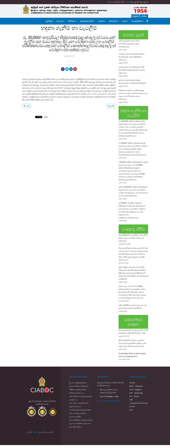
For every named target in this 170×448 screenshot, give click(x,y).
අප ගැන (59, 21)
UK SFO (132, 406)
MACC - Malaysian (136, 386)
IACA (131, 410)
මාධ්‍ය (124, 21)
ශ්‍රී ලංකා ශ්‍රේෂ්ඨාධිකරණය (77, 383)
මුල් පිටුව (49, 21)
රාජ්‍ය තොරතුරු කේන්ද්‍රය (77, 413)
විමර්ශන (71, 21)
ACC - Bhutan (134, 396)
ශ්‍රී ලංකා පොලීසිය (75, 417)
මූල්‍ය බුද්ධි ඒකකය (75, 427)
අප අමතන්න (137, 21)
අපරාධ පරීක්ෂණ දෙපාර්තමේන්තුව (81, 420)
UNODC (132, 383)
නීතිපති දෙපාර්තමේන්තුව (77, 389)
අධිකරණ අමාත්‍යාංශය (76, 393)
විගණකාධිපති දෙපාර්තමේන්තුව (80, 410)
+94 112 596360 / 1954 (116, 2)
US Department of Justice (138, 403)
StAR (131, 400)
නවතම (101, 21)
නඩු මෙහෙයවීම (86, 21)
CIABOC (35, 432)
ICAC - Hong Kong (136, 393)
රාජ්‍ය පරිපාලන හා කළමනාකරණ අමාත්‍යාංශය (80, 398)
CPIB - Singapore (135, 389)
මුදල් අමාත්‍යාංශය (75, 406)
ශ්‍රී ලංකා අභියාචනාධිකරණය (79, 386)
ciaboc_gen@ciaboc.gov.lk (138, 2)
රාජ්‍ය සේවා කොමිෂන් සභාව (79, 403)
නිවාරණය (113, 21)
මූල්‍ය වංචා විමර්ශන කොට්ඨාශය (80, 423)
